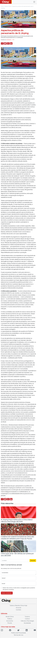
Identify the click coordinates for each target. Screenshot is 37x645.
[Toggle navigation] (34, 1)
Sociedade (27, 623)
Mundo (9, 623)
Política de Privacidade (18, 633)
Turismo (27, 616)
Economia (9, 621)
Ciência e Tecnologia (27, 621)
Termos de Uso (18, 635)
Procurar (33, 560)
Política (9, 619)
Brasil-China (8, 6)
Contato (18, 610)
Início (2, 6)
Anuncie (18, 607)
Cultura (27, 619)
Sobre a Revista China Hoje (18, 605)
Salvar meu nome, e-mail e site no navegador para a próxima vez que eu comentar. (19, 588)
